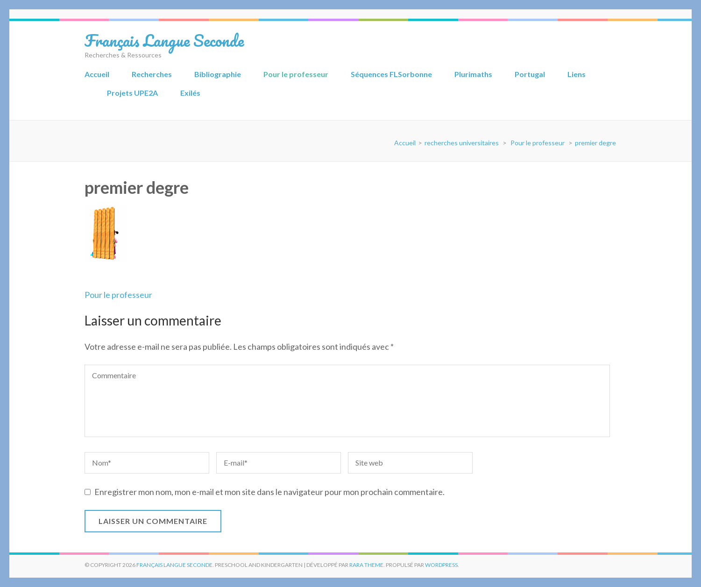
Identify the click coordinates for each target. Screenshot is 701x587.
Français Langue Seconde (164, 40)
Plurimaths (473, 74)
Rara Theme (366, 564)
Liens (576, 74)
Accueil (97, 74)
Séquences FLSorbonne (391, 74)
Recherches (152, 74)
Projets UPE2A (132, 92)
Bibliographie (217, 74)
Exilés (190, 92)
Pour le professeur (295, 74)
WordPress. (442, 564)
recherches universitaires (462, 143)
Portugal (530, 74)
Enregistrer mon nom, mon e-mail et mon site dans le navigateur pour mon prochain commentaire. (269, 492)
